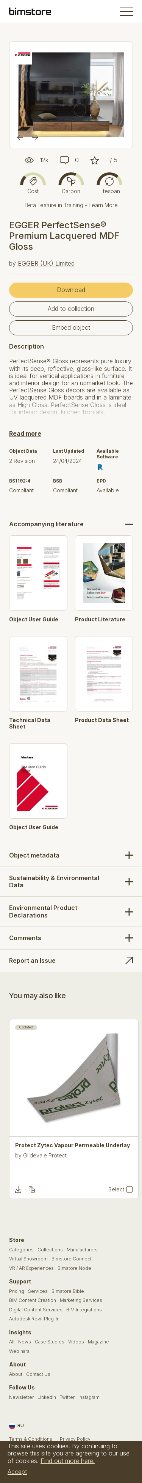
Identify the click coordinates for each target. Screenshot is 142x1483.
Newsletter (21, 1397)
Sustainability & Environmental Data (54, 881)
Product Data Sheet (102, 720)
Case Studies (49, 1342)
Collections (50, 1249)
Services (38, 1291)
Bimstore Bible (67, 1291)
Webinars (19, 1351)
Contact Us (38, 1374)
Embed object (71, 327)
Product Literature (100, 619)
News (24, 1342)
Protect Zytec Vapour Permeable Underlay (72, 1145)
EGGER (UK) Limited (46, 263)
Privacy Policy (75, 1439)
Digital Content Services (35, 1309)
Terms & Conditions (30, 1439)
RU (16, 1426)
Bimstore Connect (71, 1259)
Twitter (67, 1397)
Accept (17, 1471)
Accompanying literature (46, 524)
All (11, 1342)
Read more (25, 433)
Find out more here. (68, 1461)
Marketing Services (81, 1300)
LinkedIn (46, 1397)
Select (116, 1189)
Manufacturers (82, 1249)
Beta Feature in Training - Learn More (71, 205)
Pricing (16, 1291)
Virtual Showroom (28, 1259)
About (15, 1374)
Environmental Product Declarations (43, 911)
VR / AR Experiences (31, 1268)
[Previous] (20, 137)
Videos (76, 1342)
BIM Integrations (84, 1309)
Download (71, 290)
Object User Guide (33, 619)
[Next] (35, 137)
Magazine (98, 1342)
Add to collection (71, 308)
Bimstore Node (74, 1268)
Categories (21, 1249)
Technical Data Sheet (29, 723)
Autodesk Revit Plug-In (34, 1319)
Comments (25, 938)
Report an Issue (32, 960)
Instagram (89, 1397)
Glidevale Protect (45, 1155)
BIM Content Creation (32, 1300)
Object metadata (34, 855)
